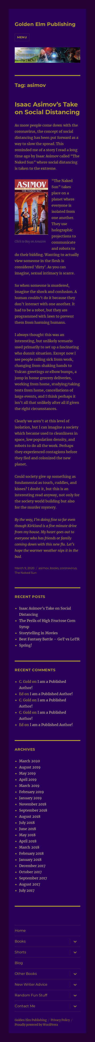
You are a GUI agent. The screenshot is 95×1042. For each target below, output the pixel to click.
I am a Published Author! (51, 694)
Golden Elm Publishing (45, 24)
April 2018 (27, 841)
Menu (22, 37)
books (54, 568)
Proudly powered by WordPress (36, 1025)
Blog (19, 963)
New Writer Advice (31, 984)
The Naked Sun (26, 572)
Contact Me (25, 1006)
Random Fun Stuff (31, 995)
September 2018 (33, 810)
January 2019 (30, 798)
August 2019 (30, 767)
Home (20, 930)
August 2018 (29, 816)
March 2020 (29, 761)
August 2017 (29, 884)
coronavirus (68, 568)
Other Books (26, 974)
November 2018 (32, 804)
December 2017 (32, 866)
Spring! (25, 645)
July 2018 (27, 822)
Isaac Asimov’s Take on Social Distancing (47, 108)
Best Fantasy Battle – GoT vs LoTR (49, 639)
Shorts (20, 952)
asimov (43, 568)
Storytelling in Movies (38, 633)
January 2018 (30, 859)
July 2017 (26, 890)
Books (20, 941)
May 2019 (27, 773)
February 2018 (31, 853)
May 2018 (27, 835)
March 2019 (29, 785)
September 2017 (33, 878)
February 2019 (31, 792)
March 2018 (29, 847)
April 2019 (28, 779)
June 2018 (27, 829)
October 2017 (30, 872)
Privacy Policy (60, 1020)
